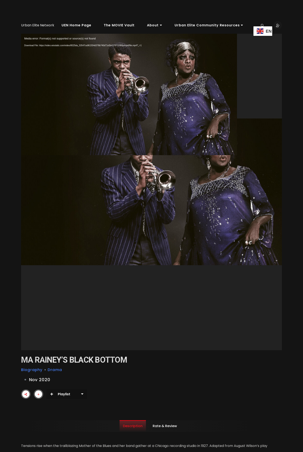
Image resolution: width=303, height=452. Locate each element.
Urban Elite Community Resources (209, 25)
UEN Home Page (76, 25)
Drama (55, 369)
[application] (151, 192)
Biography (31, 369)
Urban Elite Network (37, 25)
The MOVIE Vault (119, 25)
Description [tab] (133, 426)
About (154, 25)
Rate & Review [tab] (165, 426)
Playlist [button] (60, 394)
